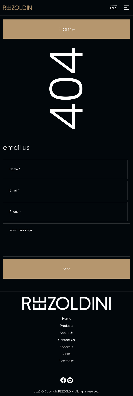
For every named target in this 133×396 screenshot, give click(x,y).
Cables (66, 354)
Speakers (66, 347)
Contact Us (66, 340)
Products (66, 326)
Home (66, 319)
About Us (66, 333)
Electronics (66, 361)
